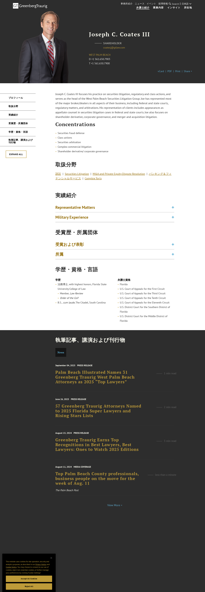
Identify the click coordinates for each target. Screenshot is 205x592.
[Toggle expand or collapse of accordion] (173, 209)
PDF (169, 71)
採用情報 (163, 3)
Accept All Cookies (29, 584)
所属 (59, 255)
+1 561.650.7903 (100, 59)
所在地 (188, 7)
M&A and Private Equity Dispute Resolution (119, 175)
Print (177, 71)
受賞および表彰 (69, 245)
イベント (151, 3)
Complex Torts (93, 179)
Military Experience (71, 218)
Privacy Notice (40, 570)
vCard (161, 71)
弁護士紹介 (142, 7)
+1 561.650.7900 (100, 63)
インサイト (174, 7)
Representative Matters (75, 208)
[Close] (51, 563)
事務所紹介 (127, 3)
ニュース (139, 3)
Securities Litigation (77, 175)
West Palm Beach (99, 54)
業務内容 (158, 7)
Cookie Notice (11, 572)
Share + (188, 71)
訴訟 (58, 175)
